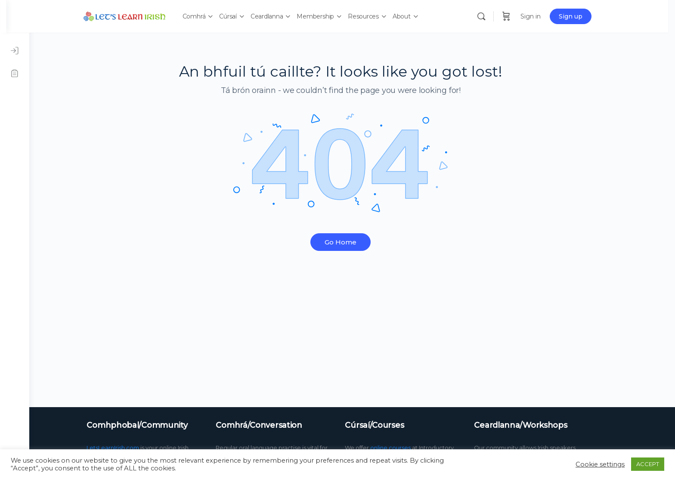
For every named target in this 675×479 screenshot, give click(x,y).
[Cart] (520, 16)
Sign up (585, 16)
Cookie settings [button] (600, 464)
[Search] (496, 16)
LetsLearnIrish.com (124, 447)
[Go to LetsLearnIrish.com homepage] (139, 15)
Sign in (545, 16)
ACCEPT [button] (647, 463)
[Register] (14, 73)
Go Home (352, 242)
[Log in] (14, 50)
